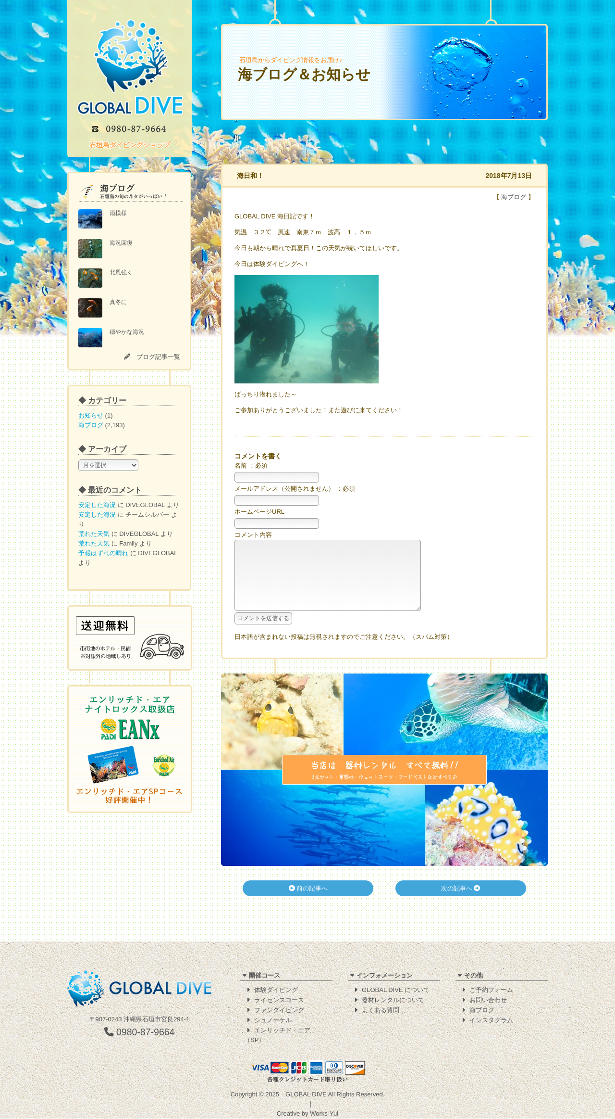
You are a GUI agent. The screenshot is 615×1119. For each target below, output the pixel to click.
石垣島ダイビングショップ (129, 145)
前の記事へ (308, 902)
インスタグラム (491, 1020)
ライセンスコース (279, 1000)
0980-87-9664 (139, 1032)
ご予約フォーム (491, 990)
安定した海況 (97, 505)
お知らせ (90, 415)
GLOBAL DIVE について (396, 990)
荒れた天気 (94, 533)
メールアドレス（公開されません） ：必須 (294, 488)
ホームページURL (259, 511)
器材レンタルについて (393, 1000)
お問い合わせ (488, 1000)
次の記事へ (460, 902)
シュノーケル (273, 1020)
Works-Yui (324, 1114)
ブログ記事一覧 (158, 356)
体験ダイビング (276, 990)
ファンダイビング (279, 1010)
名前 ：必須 (251, 465)
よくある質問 (380, 1010)
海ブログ (90, 425)
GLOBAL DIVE (306, 1094)
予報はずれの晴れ (103, 553)
